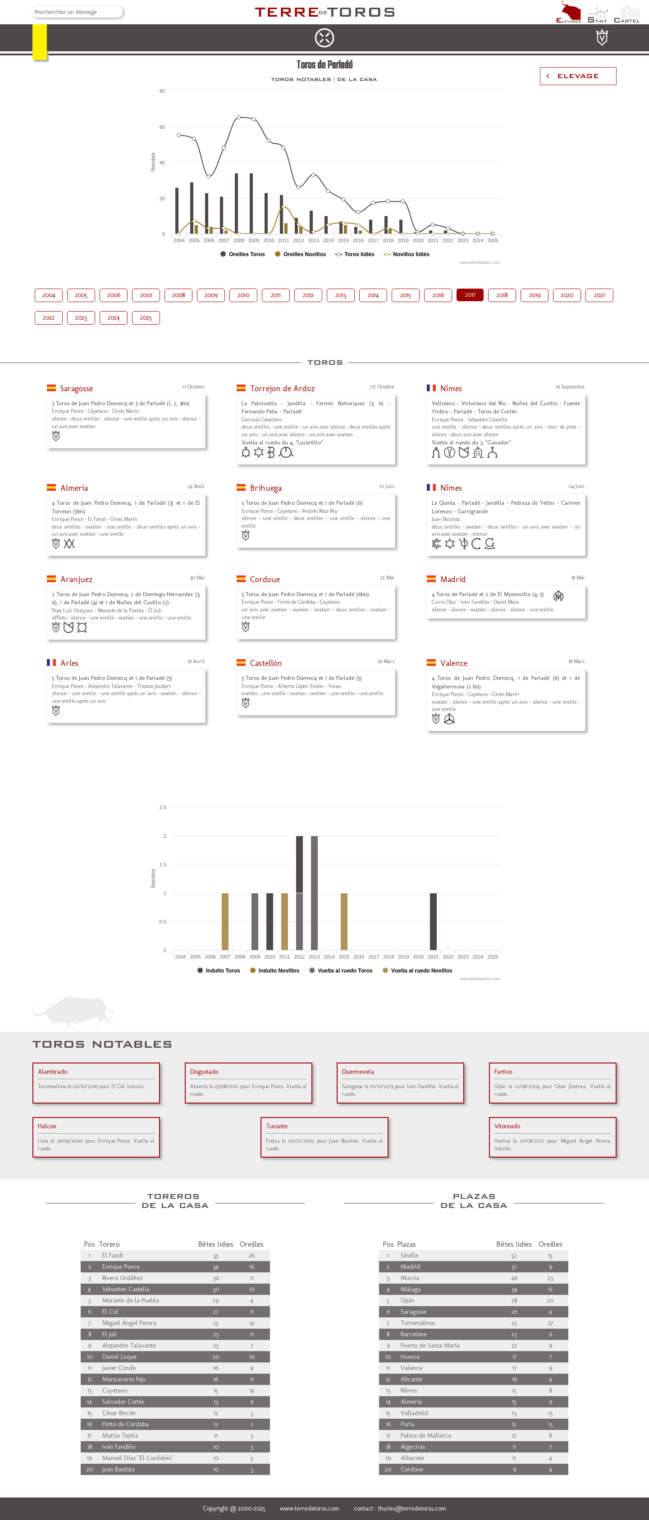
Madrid (453, 579)
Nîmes (451, 389)
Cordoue (265, 579)
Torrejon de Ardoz (282, 389)
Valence (453, 663)
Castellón (266, 663)
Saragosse (76, 389)
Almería (74, 488)
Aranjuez (76, 579)
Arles (69, 663)
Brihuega (266, 488)
